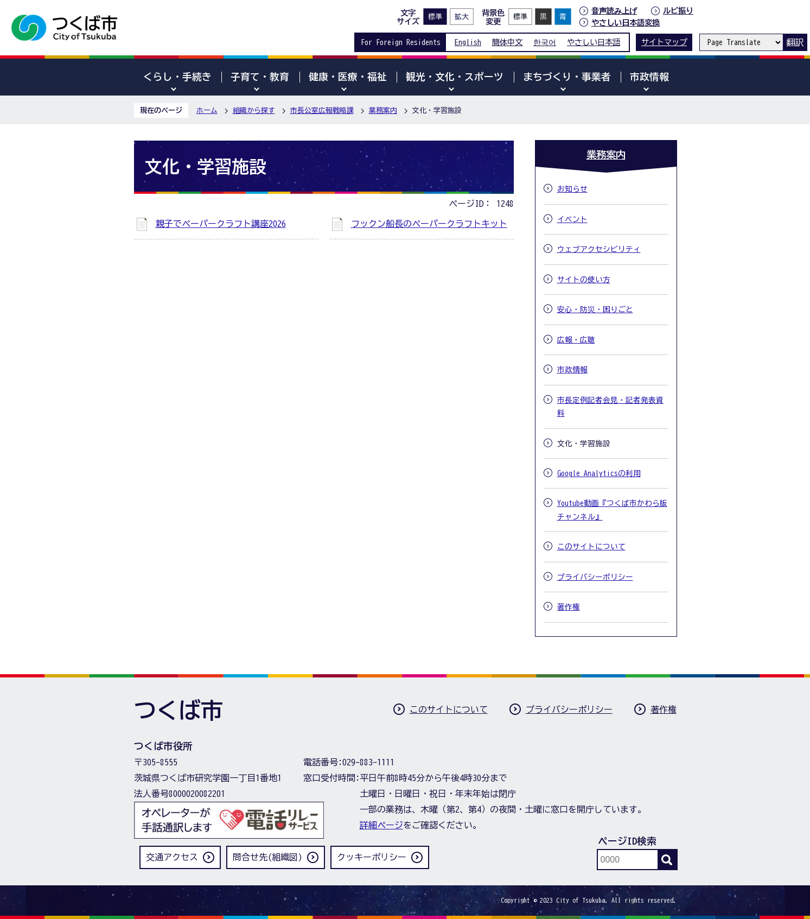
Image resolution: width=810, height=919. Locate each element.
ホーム (207, 110)
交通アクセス (172, 857)
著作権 (663, 709)
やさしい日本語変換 (625, 22)
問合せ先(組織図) (267, 857)
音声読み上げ (614, 11)
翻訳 (794, 42)
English (468, 42)
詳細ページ (381, 825)
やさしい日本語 (593, 42)
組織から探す (254, 110)
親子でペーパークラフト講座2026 (221, 223)
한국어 (544, 42)
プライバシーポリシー (569, 709)
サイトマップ (664, 42)
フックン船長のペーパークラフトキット (429, 223)
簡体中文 (507, 42)
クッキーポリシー (371, 857)
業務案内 (383, 110)
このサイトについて (449, 709)
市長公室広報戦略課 (322, 110)
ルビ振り (678, 11)
